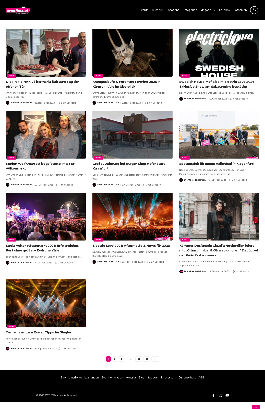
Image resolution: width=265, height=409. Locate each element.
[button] (250, 407)
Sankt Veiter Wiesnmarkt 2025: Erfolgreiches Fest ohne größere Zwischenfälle (37, 251)
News (12, 75)
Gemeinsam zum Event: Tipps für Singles (45, 337)
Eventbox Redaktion (22, 102)
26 (139, 365)
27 (147, 365)
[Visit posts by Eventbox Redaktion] (7, 103)
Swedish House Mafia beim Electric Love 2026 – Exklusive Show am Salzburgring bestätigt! (217, 86)
